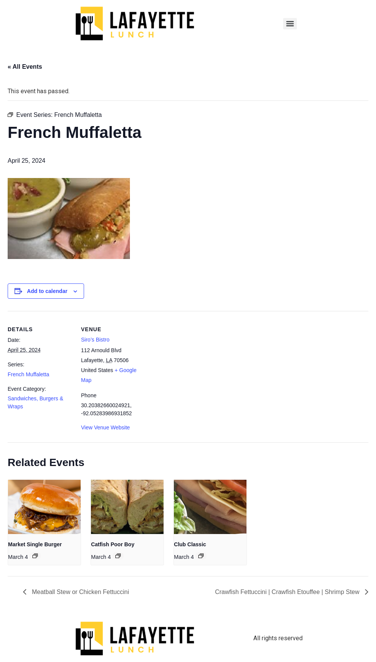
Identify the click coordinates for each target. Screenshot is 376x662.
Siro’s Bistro (95, 340)
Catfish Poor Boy (113, 544)
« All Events (25, 66)
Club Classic (190, 544)
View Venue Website (105, 427)
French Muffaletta (28, 374)
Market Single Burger (35, 544)
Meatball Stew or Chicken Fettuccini (79, 592)
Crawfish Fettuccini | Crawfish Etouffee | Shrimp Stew (288, 592)
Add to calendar (47, 291)
